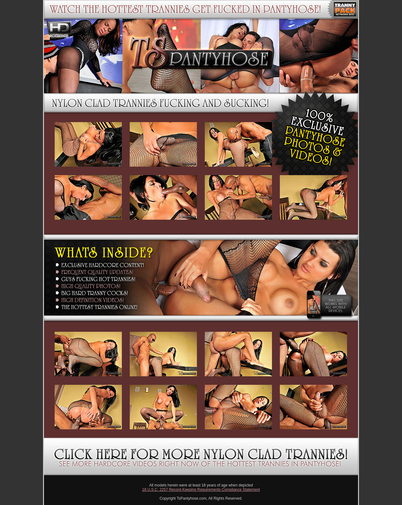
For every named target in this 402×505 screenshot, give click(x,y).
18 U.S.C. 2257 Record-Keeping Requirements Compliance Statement (201, 489)
